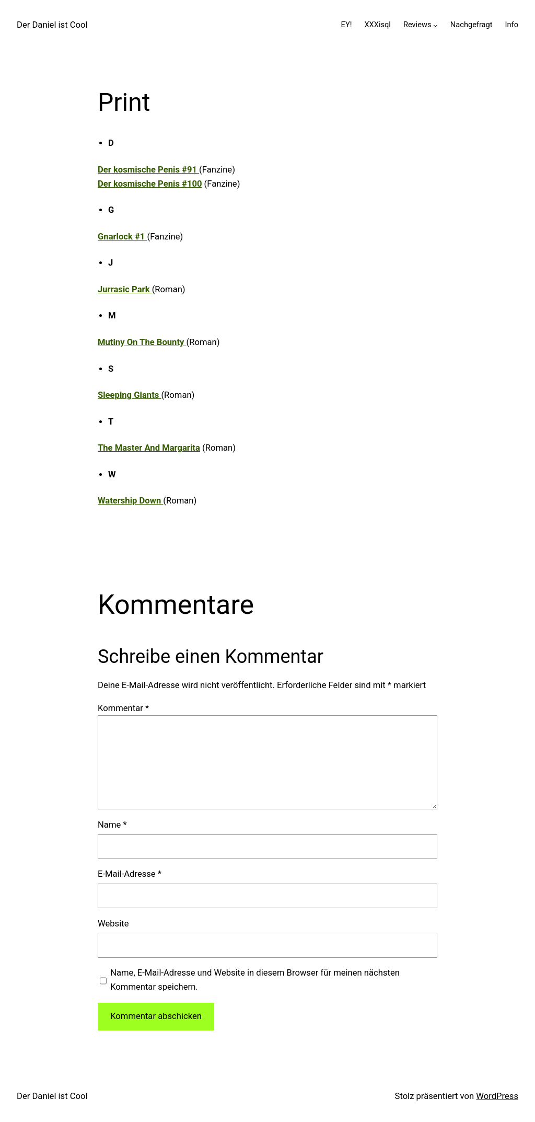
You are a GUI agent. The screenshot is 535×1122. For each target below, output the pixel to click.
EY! (346, 24)
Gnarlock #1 (122, 237)
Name (112, 825)
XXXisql (377, 24)
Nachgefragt (471, 24)
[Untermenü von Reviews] (435, 24)
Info (511, 24)
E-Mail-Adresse (129, 874)
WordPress (497, 1096)
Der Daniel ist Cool (52, 25)
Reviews (417, 24)
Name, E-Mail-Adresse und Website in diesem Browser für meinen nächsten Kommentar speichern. (255, 980)
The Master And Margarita (149, 448)
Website (113, 924)
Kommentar (123, 708)
